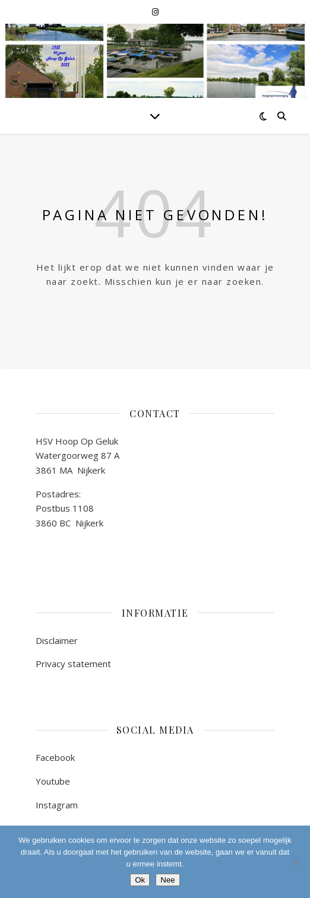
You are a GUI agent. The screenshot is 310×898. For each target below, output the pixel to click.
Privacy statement (73, 663)
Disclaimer (57, 640)
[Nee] (295, 862)
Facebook (55, 757)
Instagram (57, 805)
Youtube (53, 781)
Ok (140, 879)
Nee (167, 879)
